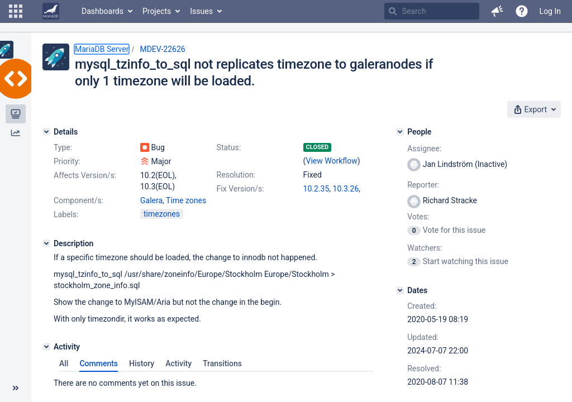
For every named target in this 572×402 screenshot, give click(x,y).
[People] (400, 132)
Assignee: (424, 148)
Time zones (186, 200)
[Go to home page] (51, 11)
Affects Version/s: (85, 175)
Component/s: (78, 200)
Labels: (66, 214)
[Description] (46, 243)
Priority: (67, 161)
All (63, 363)
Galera (151, 200)
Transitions (222, 363)
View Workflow (332, 160)
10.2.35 (316, 188)
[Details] (46, 132)
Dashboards (102, 11)
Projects (156, 11)
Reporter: (423, 184)
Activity (178, 363)
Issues (201, 11)
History (141, 363)
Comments (98, 363)
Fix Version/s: (240, 188)
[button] (16, 11)
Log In (550, 11)
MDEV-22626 (162, 49)
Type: (63, 147)
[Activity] (46, 347)
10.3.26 (346, 188)
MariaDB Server (101, 49)
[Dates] (400, 290)
